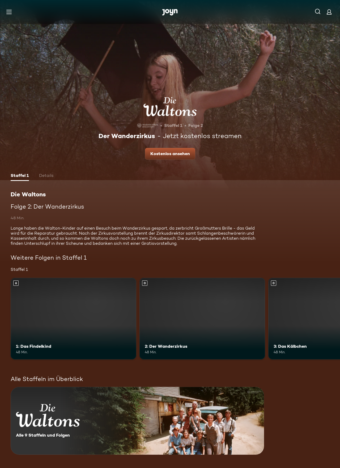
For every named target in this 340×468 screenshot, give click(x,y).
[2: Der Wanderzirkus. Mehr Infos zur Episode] (202, 318)
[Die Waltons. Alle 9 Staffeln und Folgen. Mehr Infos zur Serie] (137, 421)
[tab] (20, 176)
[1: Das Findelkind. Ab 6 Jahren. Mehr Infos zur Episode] (73, 318)
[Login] (329, 11)
